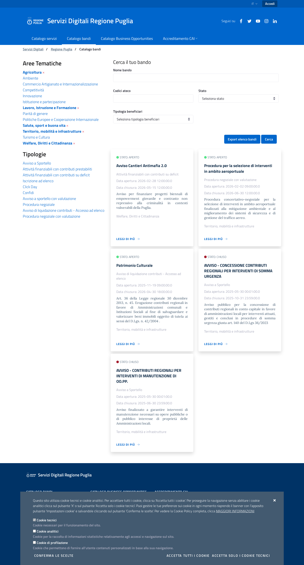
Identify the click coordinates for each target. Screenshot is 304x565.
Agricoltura (32, 72)
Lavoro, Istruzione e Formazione (49, 108)
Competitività (33, 90)
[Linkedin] (273, 20)
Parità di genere (35, 113)
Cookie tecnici (47, 520)
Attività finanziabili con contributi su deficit (56, 175)
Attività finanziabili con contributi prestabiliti (57, 169)
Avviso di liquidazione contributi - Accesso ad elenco (63, 210)
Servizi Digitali (33, 49)
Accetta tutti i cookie (188, 555)
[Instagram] (265, 20)
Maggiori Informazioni (235, 511)
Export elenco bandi (242, 139)
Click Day (30, 187)
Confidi (28, 193)
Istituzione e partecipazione (44, 102)
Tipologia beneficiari (127, 111)
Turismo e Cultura (36, 137)
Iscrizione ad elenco (38, 181)
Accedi (270, 3)
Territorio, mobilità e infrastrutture (52, 131)
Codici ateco (121, 90)
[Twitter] (248, 20)
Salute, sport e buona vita (44, 125)
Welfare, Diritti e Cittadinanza (47, 143)
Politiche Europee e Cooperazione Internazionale (61, 119)
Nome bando (122, 70)
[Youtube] (256, 20)
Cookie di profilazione (52, 542)
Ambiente (30, 78)
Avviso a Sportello (37, 163)
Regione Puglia (61, 49)
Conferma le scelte (54, 555)
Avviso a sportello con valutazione (49, 198)
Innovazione (32, 96)
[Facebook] (239, 20)
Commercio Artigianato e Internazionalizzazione (60, 84)
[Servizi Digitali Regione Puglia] (82, 21)
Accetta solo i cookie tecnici (241, 555)
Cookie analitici (47, 531)
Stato (202, 90)
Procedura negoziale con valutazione (51, 216)
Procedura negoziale (39, 204)
